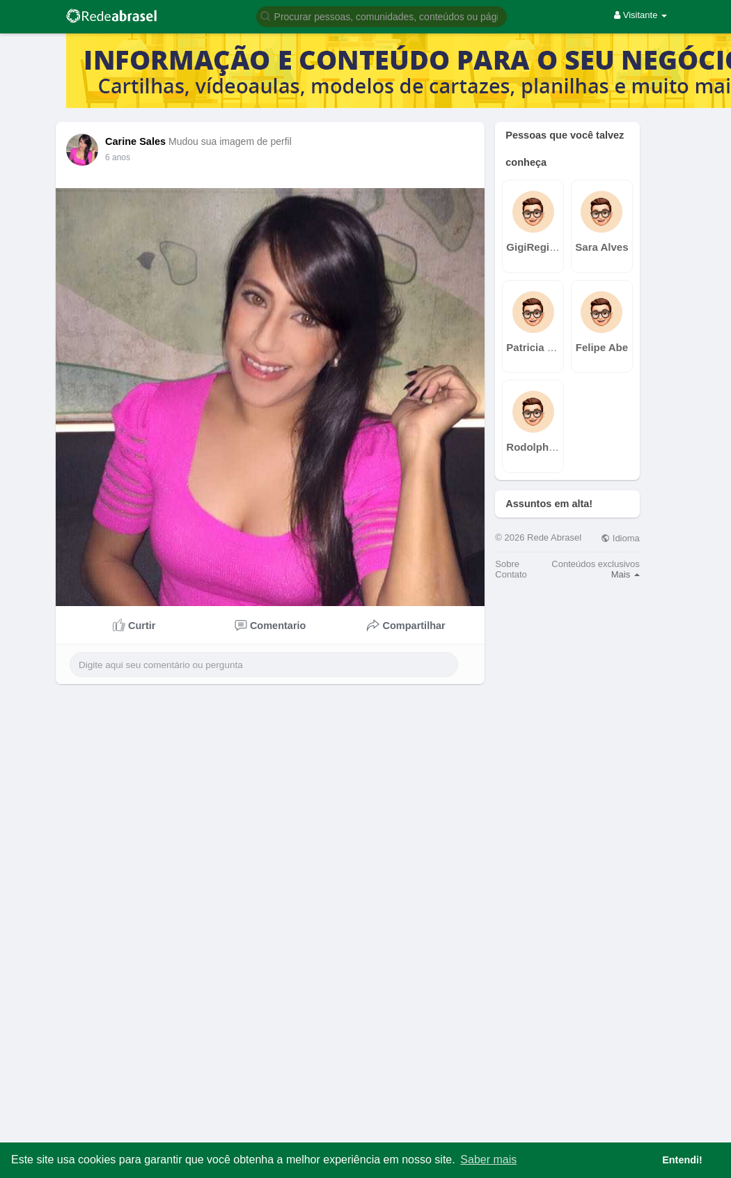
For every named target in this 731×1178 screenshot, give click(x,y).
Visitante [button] (640, 15)
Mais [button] (625, 574)
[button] (381, 15)
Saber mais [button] (488, 1159)
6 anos (117, 157)
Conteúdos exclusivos (595, 563)
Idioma (620, 538)
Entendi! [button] (682, 1159)
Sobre (507, 563)
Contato (511, 574)
